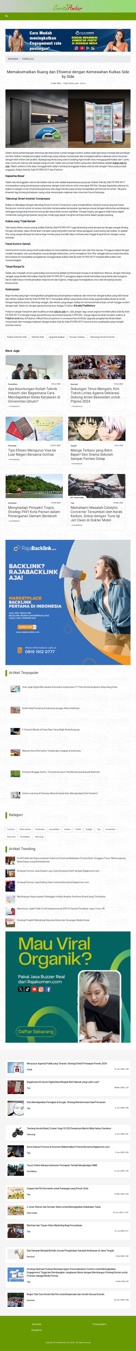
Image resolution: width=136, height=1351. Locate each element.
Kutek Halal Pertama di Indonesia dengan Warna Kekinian (51, 708)
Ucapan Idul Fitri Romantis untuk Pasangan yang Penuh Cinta (57, 1188)
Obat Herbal (24, 829)
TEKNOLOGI (28, 59)
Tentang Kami (99, 1324)
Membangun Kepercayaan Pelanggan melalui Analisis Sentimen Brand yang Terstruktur (61, 896)
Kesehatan (12, 503)
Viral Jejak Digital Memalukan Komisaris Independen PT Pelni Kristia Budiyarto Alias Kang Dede (69, 687)
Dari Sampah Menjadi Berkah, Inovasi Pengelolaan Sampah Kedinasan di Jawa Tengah (70, 1250)
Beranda (36, 1324)
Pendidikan (12, 384)
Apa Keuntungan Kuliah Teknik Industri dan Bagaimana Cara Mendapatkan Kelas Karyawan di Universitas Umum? (34, 395)
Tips (72, 503)
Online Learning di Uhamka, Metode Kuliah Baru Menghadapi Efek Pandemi (60, 793)
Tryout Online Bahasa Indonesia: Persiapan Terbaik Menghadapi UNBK (62, 1165)
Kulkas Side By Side (17, 337)
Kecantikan (54, 829)
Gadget (73, 446)
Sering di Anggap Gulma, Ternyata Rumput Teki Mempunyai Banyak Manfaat (61, 772)
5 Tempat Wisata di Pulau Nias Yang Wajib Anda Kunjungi (50, 729)
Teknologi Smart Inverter (102, 337)
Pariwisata (12, 446)
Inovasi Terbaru (77, 337)
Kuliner (67, 829)
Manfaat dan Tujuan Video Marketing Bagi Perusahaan (54, 1225)
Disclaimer (36, 1330)
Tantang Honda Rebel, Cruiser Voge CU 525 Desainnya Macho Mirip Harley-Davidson (69, 1128)
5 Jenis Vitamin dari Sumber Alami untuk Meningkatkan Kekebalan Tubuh (64, 1207)
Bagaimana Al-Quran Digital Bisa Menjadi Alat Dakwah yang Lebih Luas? (63, 1082)
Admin (83, 83)
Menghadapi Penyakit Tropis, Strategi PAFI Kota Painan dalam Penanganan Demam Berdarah (34, 512)
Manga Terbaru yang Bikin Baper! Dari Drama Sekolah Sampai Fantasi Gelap (92, 454)
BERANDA (13, 59)
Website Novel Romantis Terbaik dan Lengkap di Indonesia (51, 751)
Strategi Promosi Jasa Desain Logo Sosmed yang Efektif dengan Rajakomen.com (58, 871)
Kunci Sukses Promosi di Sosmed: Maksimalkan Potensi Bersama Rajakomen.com (68, 1147)
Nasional (74, 384)
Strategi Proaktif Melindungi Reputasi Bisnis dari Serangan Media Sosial (53, 920)
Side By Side (38, 337)
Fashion (11, 829)
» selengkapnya (14, 406)
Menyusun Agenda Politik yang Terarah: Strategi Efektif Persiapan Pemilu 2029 (67, 1063)
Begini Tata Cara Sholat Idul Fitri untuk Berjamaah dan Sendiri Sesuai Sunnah (65, 1294)
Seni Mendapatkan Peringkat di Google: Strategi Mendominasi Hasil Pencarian (66, 1102)
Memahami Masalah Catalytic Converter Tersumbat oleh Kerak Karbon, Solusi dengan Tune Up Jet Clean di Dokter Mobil (96, 514)
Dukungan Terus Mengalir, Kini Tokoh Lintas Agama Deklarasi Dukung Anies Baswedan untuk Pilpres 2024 (95, 395)
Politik (78, 829)
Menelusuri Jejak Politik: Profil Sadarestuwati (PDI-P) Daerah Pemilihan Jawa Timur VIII (61, 908)
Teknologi (39, 837)
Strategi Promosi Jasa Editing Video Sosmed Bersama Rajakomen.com (53, 882)
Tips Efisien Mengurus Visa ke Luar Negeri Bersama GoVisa (32, 452)
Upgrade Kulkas (57, 337)
